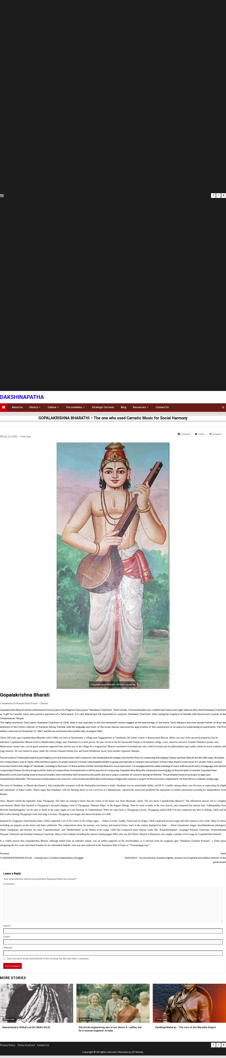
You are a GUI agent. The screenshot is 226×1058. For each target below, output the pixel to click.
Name (7, 925)
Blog (123, 407)
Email (7, 936)
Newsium (123, 1051)
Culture (52, 407)
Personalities (74, 407)
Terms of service (26, 1044)
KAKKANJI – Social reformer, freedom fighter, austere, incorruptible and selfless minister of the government (169, 857)
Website (7, 947)
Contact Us (162, 407)
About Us (17, 407)
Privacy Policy (7, 1044)
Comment (9, 883)
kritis (168, 770)
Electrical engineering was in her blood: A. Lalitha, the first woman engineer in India (110, 1029)
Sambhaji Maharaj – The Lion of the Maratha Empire (185, 1027)
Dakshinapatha (22, 397)
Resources (139, 407)
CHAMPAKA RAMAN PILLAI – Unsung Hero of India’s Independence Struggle (56, 855)
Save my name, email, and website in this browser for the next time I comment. (48, 958)
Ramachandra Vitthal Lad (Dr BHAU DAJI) (26, 1027)
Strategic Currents (103, 407)
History (33, 407)
